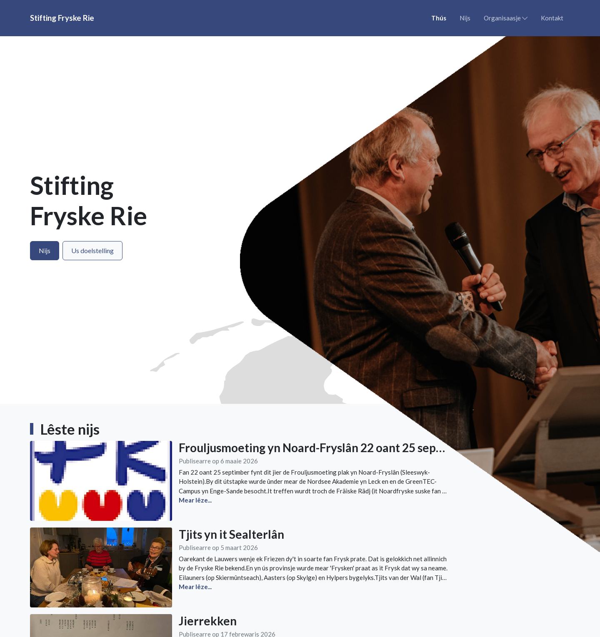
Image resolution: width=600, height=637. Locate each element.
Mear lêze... (195, 586)
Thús (438, 18)
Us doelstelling (92, 250)
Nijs (465, 18)
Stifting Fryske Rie (62, 17)
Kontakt (552, 18)
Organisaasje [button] (506, 18)
